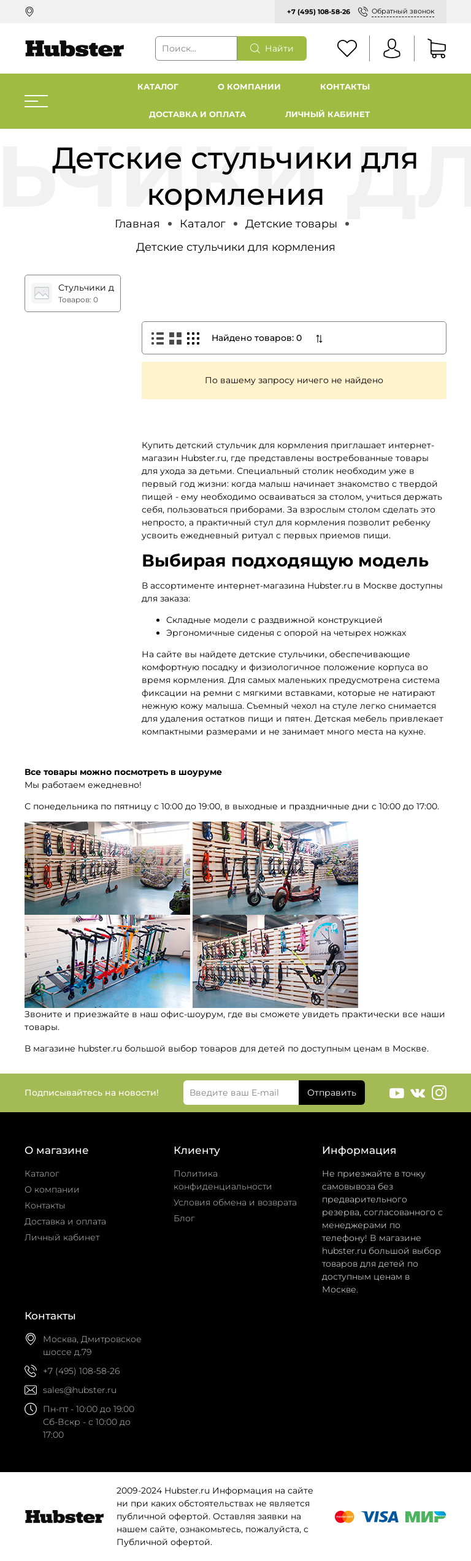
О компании (249, 86)
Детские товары (291, 223)
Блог (184, 1218)
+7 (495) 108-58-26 (318, 11)
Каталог (157, 86)
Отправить (331, 1092)
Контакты (345, 86)
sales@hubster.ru (80, 1389)
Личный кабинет (327, 114)
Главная (137, 223)
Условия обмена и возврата (235, 1202)
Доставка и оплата (197, 114)
